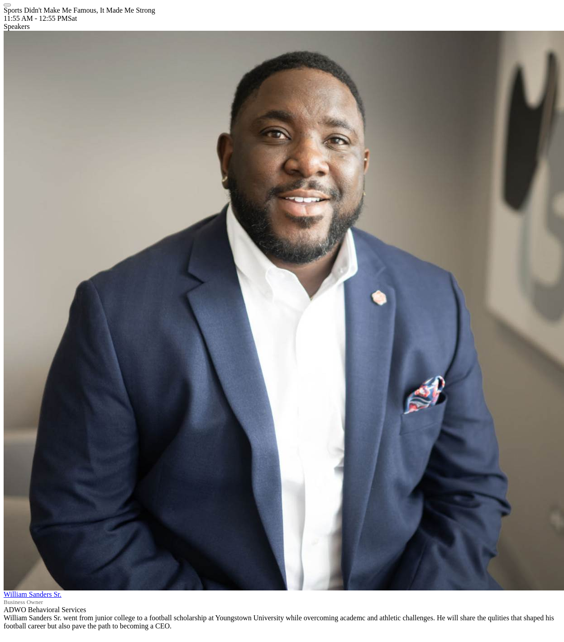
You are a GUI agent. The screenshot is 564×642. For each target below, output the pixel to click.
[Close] (7, 5)
